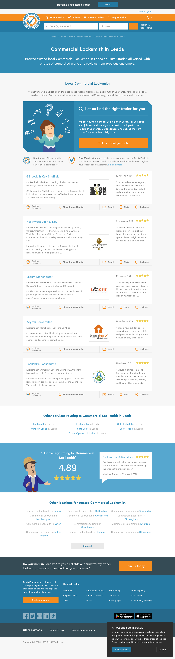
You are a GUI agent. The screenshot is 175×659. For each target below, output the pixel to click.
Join (108, 4)
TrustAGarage (58, 642)
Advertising (114, 601)
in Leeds (44, 429)
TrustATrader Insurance (84, 642)
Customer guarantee (141, 611)
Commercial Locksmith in (43, 516)
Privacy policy (138, 601)
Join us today (135, 574)
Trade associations (95, 601)
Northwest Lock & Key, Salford (118, 462)
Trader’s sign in (145, 11)
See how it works (40, 612)
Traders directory (94, 606)
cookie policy (134, 642)
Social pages (115, 611)
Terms (89, 611)
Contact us (114, 606)
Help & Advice (70, 606)
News (65, 611)
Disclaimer (136, 606)
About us (67, 601)
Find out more (116, 170)
